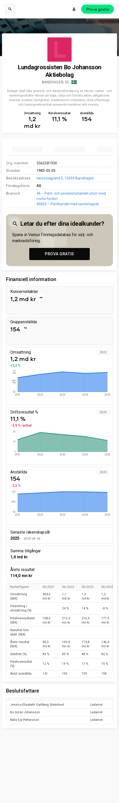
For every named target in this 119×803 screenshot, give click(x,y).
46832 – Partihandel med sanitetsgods (68, 204)
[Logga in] (74, 9)
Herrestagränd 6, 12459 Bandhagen (65, 178)
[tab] (27, 149)
